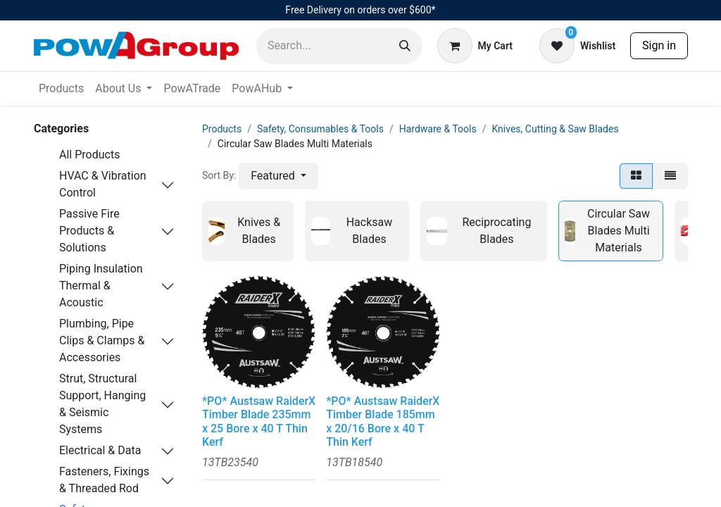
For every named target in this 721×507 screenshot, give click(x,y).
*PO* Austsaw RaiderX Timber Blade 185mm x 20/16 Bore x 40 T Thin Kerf (382, 421)
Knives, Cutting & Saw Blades (554, 128)
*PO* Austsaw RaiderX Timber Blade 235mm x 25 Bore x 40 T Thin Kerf (258, 421)
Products (222, 128)
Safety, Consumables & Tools (320, 128)
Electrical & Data (100, 450)
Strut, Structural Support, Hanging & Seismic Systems (102, 404)
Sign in (659, 45)
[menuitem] (61, 89)
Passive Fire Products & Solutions (89, 230)
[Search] (404, 46)
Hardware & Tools (438, 128)
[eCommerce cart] (475, 45)
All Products (89, 154)
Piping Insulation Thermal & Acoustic (101, 285)
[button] (278, 176)
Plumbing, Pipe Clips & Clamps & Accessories (102, 340)
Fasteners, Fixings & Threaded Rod (104, 480)
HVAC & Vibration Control (102, 184)
